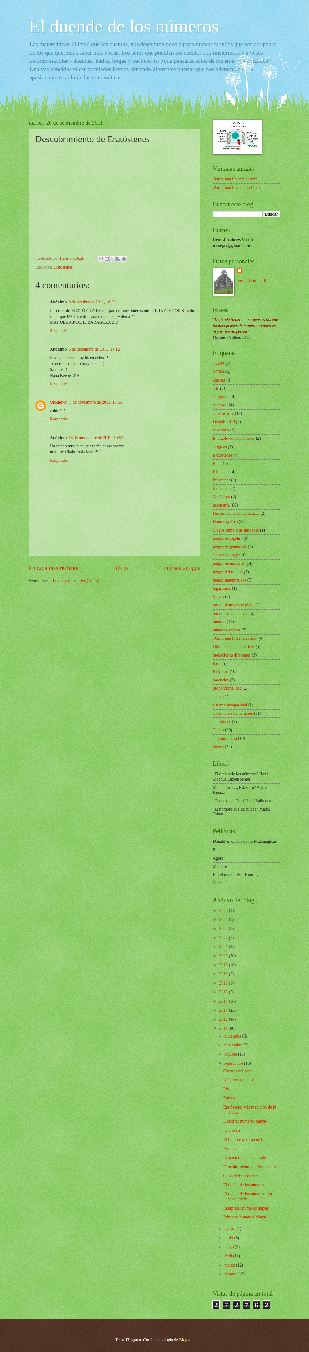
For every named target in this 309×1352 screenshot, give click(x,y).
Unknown (59, 402)
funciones (221, 488)
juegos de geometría (230, 546)
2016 (224, 983)
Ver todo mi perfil (252, 280)
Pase (216, 663)
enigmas (220, 447)
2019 (224, 965)
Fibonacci (221, 471)
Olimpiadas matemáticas (233, 646)
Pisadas (229, 1148)
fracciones (221, 480)
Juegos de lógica (227, 555)
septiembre (234, 1063)
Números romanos (238, 1080)
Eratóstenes (63, 267)
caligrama (221, 396)
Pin (226, 1089)
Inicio (121, 568)
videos (218, 746)
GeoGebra (221, 497)
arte (216, 388)
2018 (224, 974)
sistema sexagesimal (230, 705)
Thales (218, 730)
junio (229, 1238)
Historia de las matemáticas (236, 513)
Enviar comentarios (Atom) (76, 580)
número (219, 622)
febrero (231, 1274)
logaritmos (222, 588)
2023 (224, 928)
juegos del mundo (228, 572)
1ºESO (218, 363)
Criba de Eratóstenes (240, 1175)
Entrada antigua (181, 568)
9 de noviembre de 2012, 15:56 (96, 402)
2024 (224, 919)
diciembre (233, 1036)
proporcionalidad (227, 688)
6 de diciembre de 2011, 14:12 (94, 349)
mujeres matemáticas (230, 613)
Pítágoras (220, 671)
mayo (229, 1247)
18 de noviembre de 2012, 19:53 (95, 437)
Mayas (218, 596)
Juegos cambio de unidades (236, 530)
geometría (221, 505)
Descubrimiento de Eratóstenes (249, 1167)
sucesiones (222, 721)
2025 (224, 910)
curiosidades (223, 413)
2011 (224, 1028)
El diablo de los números (234, 438)
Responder (59, 331)
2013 (224, 1010)
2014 (224, 1001)
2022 (224, 938)
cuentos (219, 405)
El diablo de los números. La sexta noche (247, 1196)
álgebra (219, 380)
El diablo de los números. (244, 1185)
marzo (230, 1265)
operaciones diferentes (232, 655)
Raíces (229, 1098)
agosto (230, 1228)
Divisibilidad (224, 422)
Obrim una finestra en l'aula (236, 187)
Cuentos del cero (237, 1071)
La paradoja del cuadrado (244, 1157)
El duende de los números (124, 26)
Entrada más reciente (53, 568)
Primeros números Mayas (244, 1217)
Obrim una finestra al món (235, 179)
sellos (217, 697)
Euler (217, 463)
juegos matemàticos (229, 580)
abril (228, 1256)
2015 (224, 992)
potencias (221, 680)
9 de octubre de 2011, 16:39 (92, 302)
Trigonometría (225, 738)
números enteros (227, 630)
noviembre (233, 1045)
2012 (224, 1019)
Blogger (186, 1340)
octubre (231, 1054)
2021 (224, 946)
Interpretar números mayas (246, 1208)
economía (221, 430)
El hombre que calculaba (244, 1139)
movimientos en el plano (233, 605)
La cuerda (231, 1130)
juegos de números (228, 563)
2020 (224, 956)
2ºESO (218, 372)
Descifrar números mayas (244, 1121)
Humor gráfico (225, 521)
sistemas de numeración (233, 713)
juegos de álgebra (227, 538)
